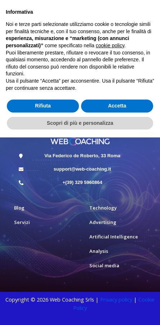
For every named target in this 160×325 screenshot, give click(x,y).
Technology (103, 208)
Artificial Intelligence (113, 236)
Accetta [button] (117, 106)
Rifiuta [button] (43, 106)
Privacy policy (116, 299)
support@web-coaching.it (82, 169)
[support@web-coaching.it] (21, 169)
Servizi (22, 222)
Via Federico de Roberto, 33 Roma (82, 155)
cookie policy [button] (110, 45)
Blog (19, 208)
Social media (104, 265)
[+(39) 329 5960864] (21, 182)
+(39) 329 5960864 (82, 182)
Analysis (98, 251)
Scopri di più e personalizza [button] (80, 123)
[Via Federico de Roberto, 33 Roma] (21, 156)
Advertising (102, 222)
